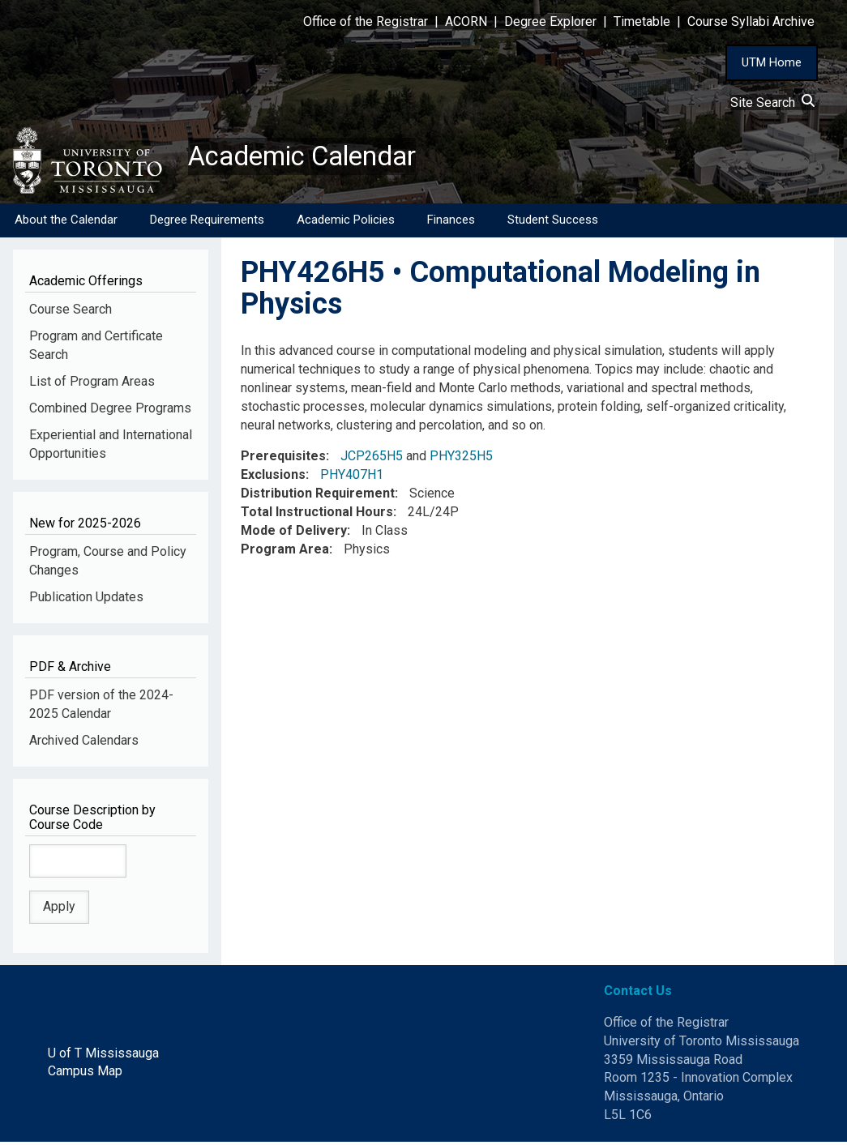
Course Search (70, 312)
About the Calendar (66, 223)
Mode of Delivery (294, 533)
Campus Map (85, 1074)
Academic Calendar (314, 158)
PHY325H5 (461, 459)
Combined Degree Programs (110, 411)
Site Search (772, 102)
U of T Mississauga (103, 1055)
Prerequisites (283, 459)
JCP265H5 (371, 459)
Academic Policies (346, 223)
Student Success (552, 223)
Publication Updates (86, 600)
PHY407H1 (351, 477)
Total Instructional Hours (317, 515)
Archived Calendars (84, 743)
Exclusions (273, 477)
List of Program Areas (92, 384)
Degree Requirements (207, 223)
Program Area (285, 552)
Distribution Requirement (318, 496)
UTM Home (772, 62)
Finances (451, 223)
